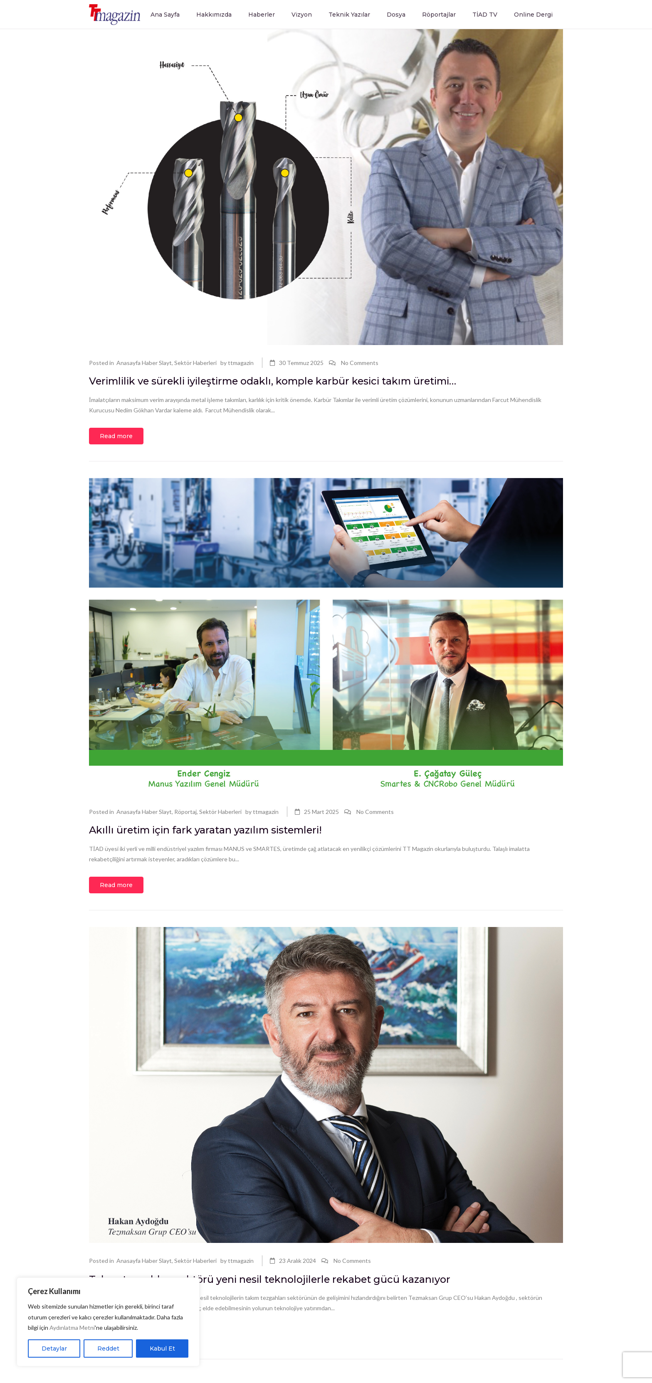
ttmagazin (241, 362)
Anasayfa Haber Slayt (144, 362)
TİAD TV (484, 14)
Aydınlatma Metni (72, 1327)
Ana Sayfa (165, 14)
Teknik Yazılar (349, 14)
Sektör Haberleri (195, 362)
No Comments (359, 362)
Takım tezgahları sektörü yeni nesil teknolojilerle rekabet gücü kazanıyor (304, 1285)
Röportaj (185, 814)
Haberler (261, 14)
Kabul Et (162, 1348)
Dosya (396, 14)
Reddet (108, 1348)
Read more (116, 438)
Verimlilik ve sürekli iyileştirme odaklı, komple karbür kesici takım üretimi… (309, 382)
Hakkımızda (214, 14)
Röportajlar (439, 14)
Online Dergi (533, 14)
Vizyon (301, 14)
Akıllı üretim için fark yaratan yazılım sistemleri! (229, 833)
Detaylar (54, 1348)
